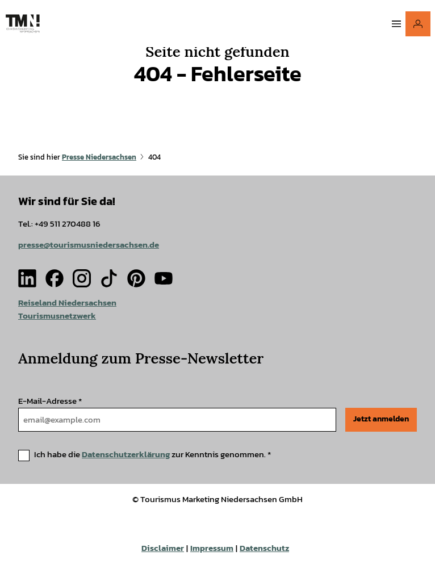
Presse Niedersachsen (99, 157)
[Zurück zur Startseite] (23, 24)
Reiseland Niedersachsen (67, 302)
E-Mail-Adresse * (50, 400)
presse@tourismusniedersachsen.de (88, 244)
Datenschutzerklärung (126, 454)
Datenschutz (264, 548)
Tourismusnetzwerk (57, 315)
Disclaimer (162, 548)
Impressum (211, 548)
